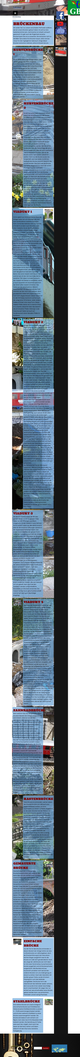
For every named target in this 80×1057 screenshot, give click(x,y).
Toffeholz (17, 7)
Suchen (45, 1048)
